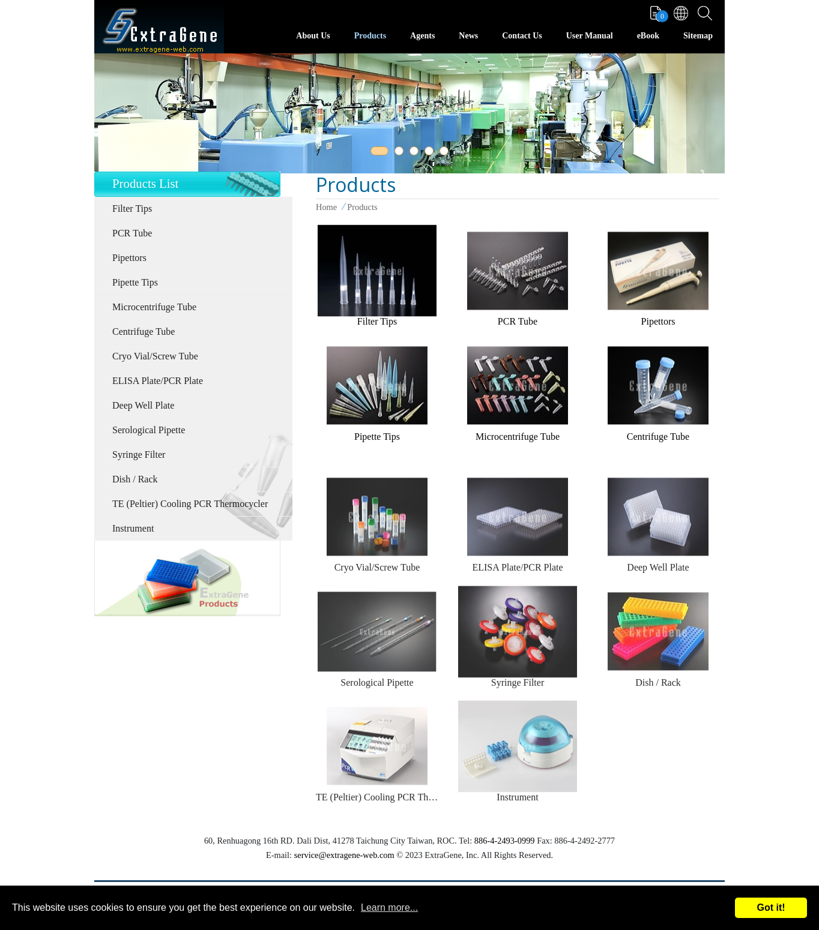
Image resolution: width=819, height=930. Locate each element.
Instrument (133, 528)
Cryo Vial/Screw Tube (155, 356)
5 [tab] (446, 153)
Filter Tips (132, 208)
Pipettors (129, 258)
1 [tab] (377, 153)
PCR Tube (132, 233)
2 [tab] (401, 153)
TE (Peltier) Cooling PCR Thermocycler (190, 504)
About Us (313, 35)
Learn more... (389, 907)
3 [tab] (416, 153)
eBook (648, 35)
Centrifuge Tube (143, 331)
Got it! (771, 907)
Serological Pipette (148, 430)
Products (370, 35)
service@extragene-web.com (344, 855)
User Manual (589, 35)
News (468, 35)
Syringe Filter (138, 454)
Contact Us (522, 35)
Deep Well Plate (143, 405)
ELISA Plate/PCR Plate (157, 381)
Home (326, 207)
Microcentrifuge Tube (154, 307)
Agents (422, 35)
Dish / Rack (135, 479)
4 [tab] (431, 153)
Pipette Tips (135, 282)
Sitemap (698, 35)
